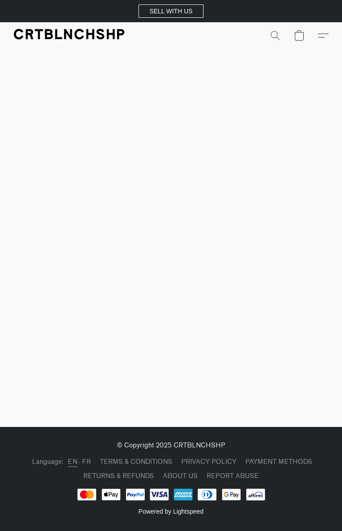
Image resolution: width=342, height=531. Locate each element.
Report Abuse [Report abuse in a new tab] (233, 476)
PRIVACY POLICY (208, 462)
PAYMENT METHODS (278, 462)
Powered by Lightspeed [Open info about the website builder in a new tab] (171, 511)
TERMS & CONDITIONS (136, 462)
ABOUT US (180, 476)
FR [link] (86, 462)
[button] (171, 11)
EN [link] (72, 462)
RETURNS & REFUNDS (118, 476)
